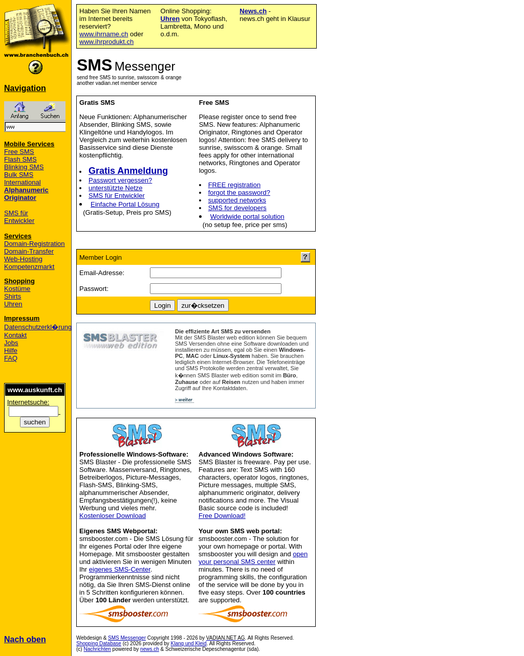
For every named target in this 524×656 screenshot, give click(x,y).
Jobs (11, 343)
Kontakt (15, 335)
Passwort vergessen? (120, 180)
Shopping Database (98, 643)
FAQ (10, 358)
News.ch (253, 11)
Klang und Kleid (189, 643)
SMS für (16, 213)
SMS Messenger (127, 638)
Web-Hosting (23, 259)
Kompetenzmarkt (29, 266)
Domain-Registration (34, 243)
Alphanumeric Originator (26, 193)
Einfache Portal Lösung (125, 204)
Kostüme (17, 288)
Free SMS (19, 151)
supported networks (237, 200)
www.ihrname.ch (103, 34)
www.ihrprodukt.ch (106, 42)
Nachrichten (97, 649)
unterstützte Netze (116, 188)
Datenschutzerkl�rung (38, 327)
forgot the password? (239, 192)
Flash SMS (20, 159)
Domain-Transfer (29, 251)
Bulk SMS (18, 174)
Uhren (13, 304)
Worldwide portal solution (247, 216)
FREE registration (234, 185)
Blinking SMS (23, 167)
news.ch (149, 649)
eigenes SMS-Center (119, 569)
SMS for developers (237, 208)
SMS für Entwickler (117, 195)
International (22, 182)
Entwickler (19, 220)
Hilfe (10, 350)
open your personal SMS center (253, 557)
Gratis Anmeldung (128, 171)
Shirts (12, 296)
